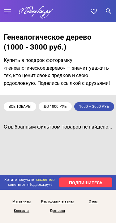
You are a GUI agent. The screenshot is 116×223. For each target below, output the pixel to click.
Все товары (20, 106)
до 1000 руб (55, 106)
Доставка (57, 211)
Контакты (21, 211)
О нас (93, 201)
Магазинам (21, 201)
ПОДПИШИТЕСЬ (85, 182)
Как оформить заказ (57, 201)
